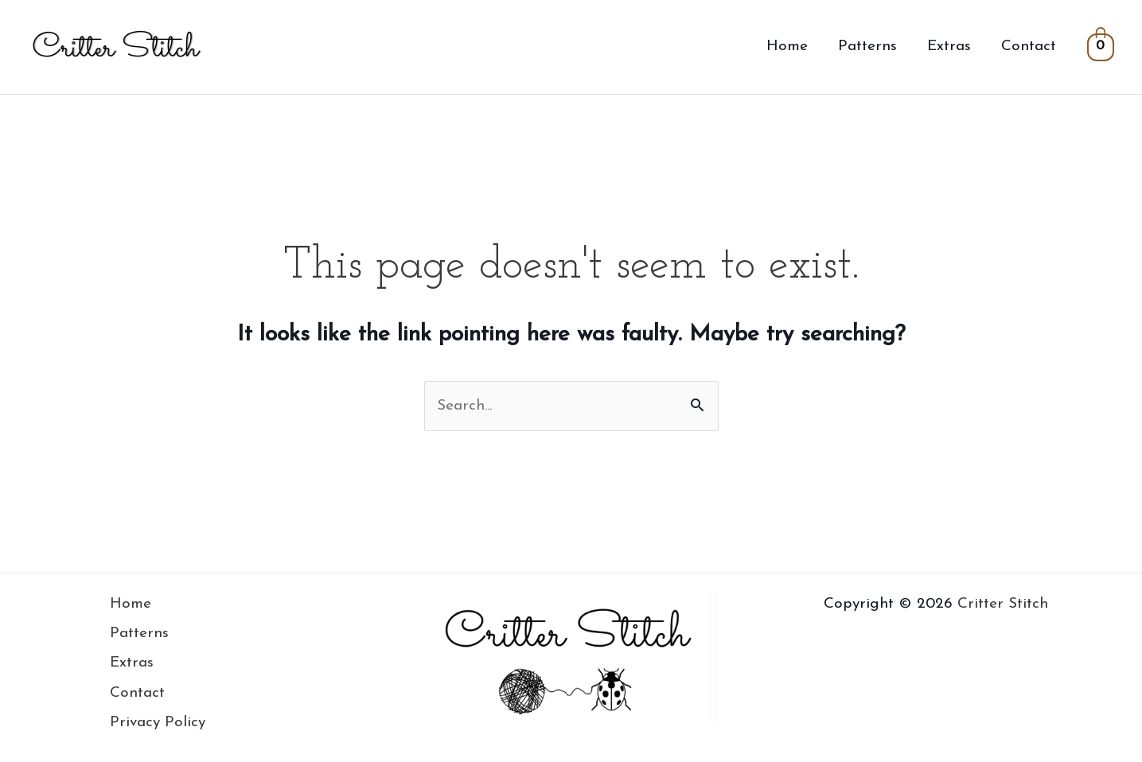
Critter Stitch (1002, 604)
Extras (949, 46)
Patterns (867, 46)
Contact (1028, 46)
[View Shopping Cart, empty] (1100, 46)
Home (787, 46)
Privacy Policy (157, 722)
